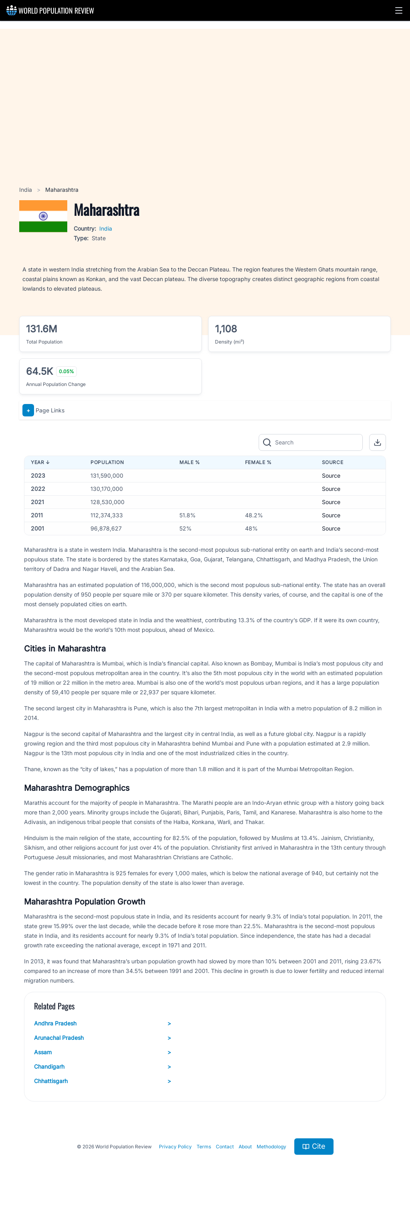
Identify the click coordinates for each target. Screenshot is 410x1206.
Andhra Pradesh (102, 1023)
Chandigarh (102, 1067)
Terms (204, 1147)
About (245, 1147)
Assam (102, 1052)
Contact (225, 1147)
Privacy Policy (175, 1147)
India (26, 189)
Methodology (271, 1147)
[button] (399, 10)
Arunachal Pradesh (102, 1038)
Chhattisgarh (102, 1081)
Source (331, 475)
